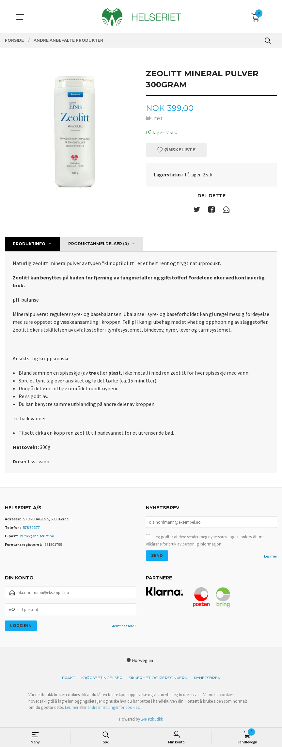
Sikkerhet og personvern (158, 677)
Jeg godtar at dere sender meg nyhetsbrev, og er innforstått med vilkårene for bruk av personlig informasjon (206, 540)
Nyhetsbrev (207, 677)
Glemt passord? (123, 625)
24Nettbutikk (152, 719)
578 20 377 (31, 527)
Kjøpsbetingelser (101, 677)
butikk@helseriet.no (37, 535)
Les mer (270, 556)
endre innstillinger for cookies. (113, 707)
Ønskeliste (176, 150)
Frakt (68, 677)
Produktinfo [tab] (29, 243)
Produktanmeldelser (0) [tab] (98, 243)
